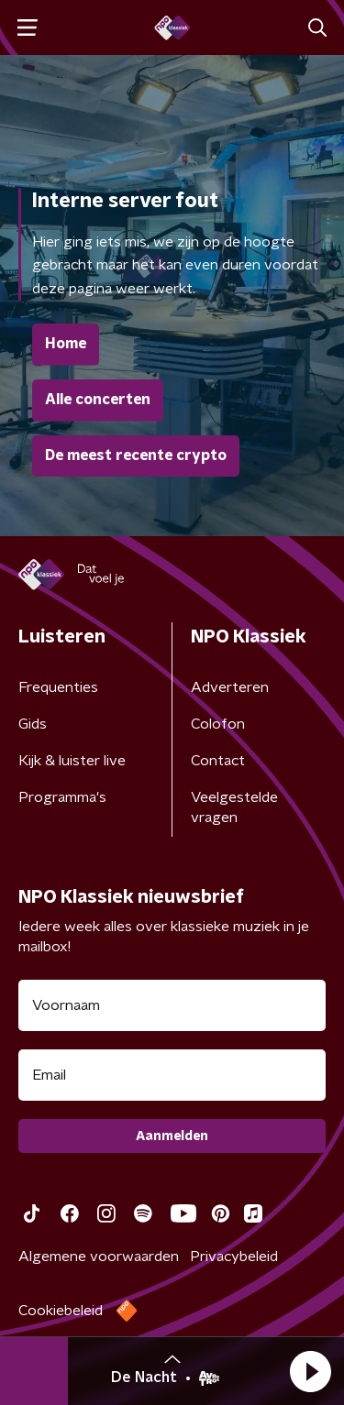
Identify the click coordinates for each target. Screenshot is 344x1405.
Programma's (62, 797)
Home (65, 343)
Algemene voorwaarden (98, 1256)
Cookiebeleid (60, 1310)
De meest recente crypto (136, 455)
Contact (218, 760)
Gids (32, 724)
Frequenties (58, 687)
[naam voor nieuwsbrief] (172, 1005)
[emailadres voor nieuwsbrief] (172, 1075)
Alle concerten (97, 399)
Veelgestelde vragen (234, 807)
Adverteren (230, 687)
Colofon (218, 724)
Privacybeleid (234, 1256)
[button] (310, 1371)
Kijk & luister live (72, 760)
